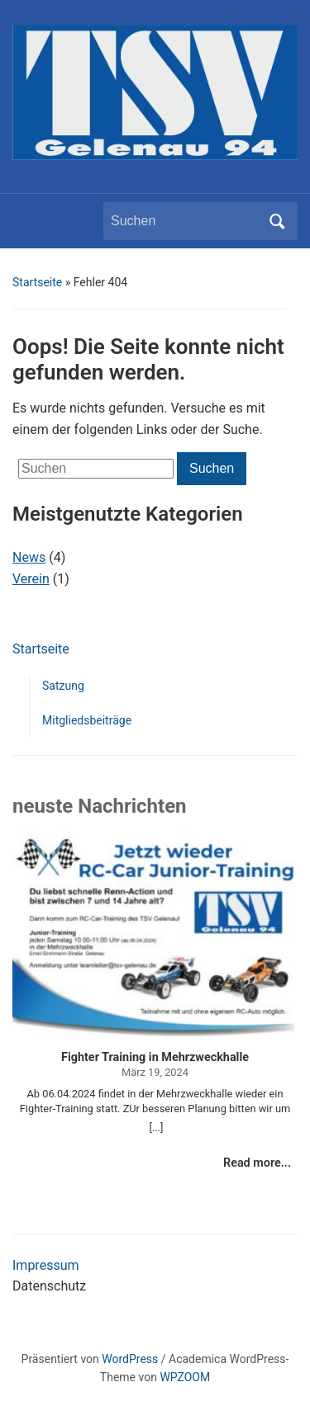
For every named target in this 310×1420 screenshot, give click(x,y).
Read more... (257, 1163)
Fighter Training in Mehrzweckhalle (155, 1057)
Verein (31, 579)
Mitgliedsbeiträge (86, 720)
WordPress (130, 1359)
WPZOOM (185, 1377)
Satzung (63, 685)
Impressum (45, 1265)
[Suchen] (185, 221)
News (28, 557)
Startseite (37, 282)
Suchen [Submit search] (277, 221)
